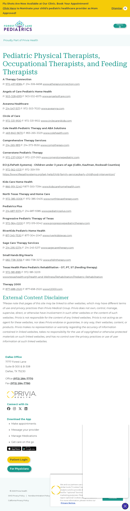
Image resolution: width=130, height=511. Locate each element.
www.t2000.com (53, 289)
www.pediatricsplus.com (56, 211)
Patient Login (18, 459)
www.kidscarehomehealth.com (61, 186)
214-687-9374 (14, 211)
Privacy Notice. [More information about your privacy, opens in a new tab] (68, 503)
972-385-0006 (14, 198)
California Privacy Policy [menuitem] (18, 500)
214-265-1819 (13, 145)
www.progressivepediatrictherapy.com (66, 223)
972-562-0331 (14, 169)
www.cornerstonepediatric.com (60, 157)
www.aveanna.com (52, 108)
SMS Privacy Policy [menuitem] (16, 496)
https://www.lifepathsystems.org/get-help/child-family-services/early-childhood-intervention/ (59, 174)
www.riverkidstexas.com (57, 235)
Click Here (9, 8)
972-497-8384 (14, 84)
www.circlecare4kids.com (56, 120)
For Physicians (19, 468)
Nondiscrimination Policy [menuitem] (39, 496)
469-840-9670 (14, 133)
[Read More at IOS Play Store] (14, 448)
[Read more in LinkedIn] (26, 409)
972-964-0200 (14, 223)
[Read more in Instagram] (15, 409)
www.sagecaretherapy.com (57, 247)
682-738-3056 (14, 259)
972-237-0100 (14, 157)
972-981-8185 (13, 272)
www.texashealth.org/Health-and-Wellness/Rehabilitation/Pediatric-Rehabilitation (53, 276)
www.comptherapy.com (54, 145)
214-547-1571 (13, 108)
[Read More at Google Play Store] (29, 448)
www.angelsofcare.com (56, 96)
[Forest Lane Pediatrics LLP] (17, 25)
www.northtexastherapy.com (60, 198)
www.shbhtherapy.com (57, 259)
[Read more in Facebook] (9, 409)
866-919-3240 (14, 186)
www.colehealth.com (56, 133)
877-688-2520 (14, 289)
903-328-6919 (14, 96)
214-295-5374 (14, 247)
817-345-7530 (14, 235)
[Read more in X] (21, 409)
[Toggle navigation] (120, 25)
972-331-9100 (13, 120)
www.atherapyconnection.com (61, 84)
